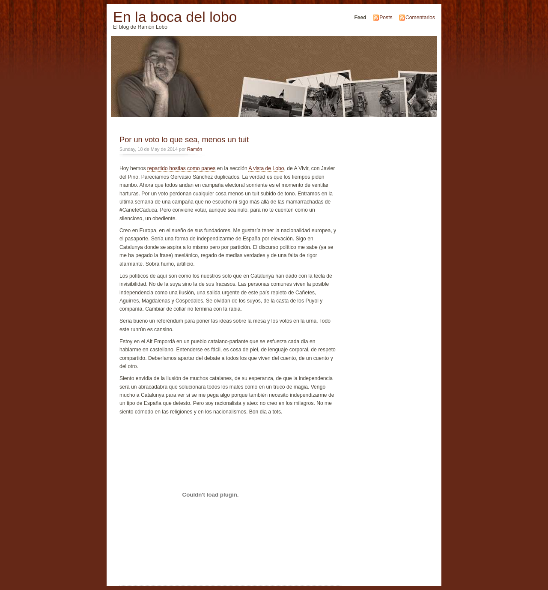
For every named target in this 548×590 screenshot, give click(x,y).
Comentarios (420, 18)
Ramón (194, 149)
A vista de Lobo (266, 168)
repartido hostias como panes (181, 168)
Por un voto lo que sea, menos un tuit (184, 139)
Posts (385, 18)
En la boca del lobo (175, 17)
